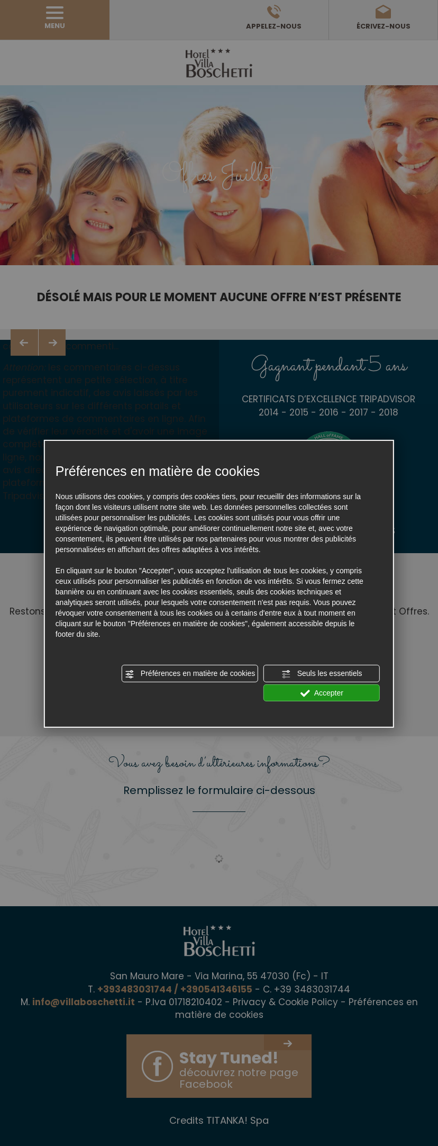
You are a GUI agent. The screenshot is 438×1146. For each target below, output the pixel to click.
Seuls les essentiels (321, 674)
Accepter (321, 693)
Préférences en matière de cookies (190, 674)
